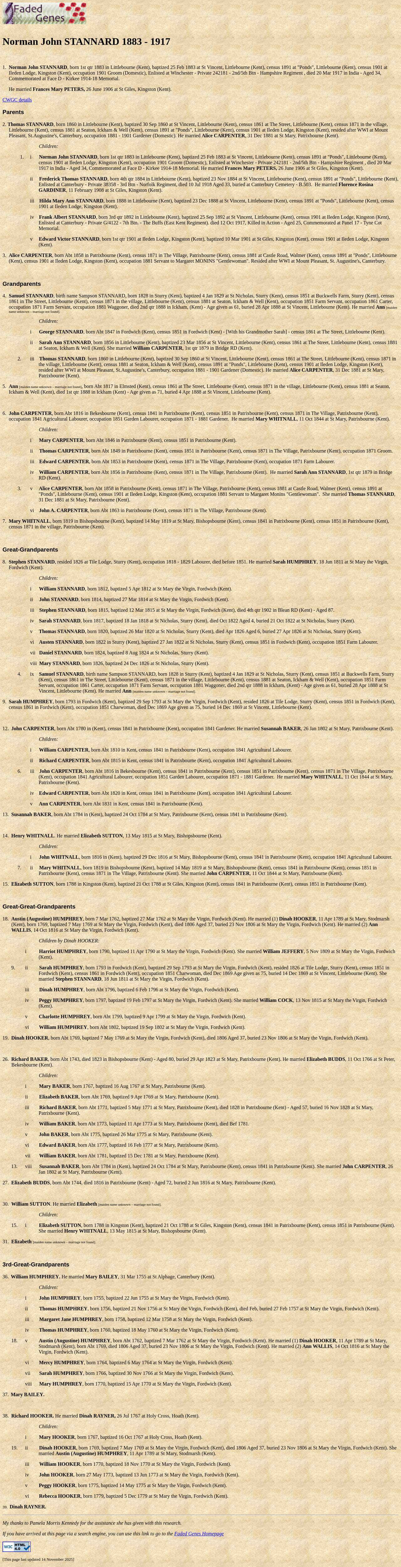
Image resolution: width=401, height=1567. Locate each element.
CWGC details (17, 99)
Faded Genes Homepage (199, 1533)
